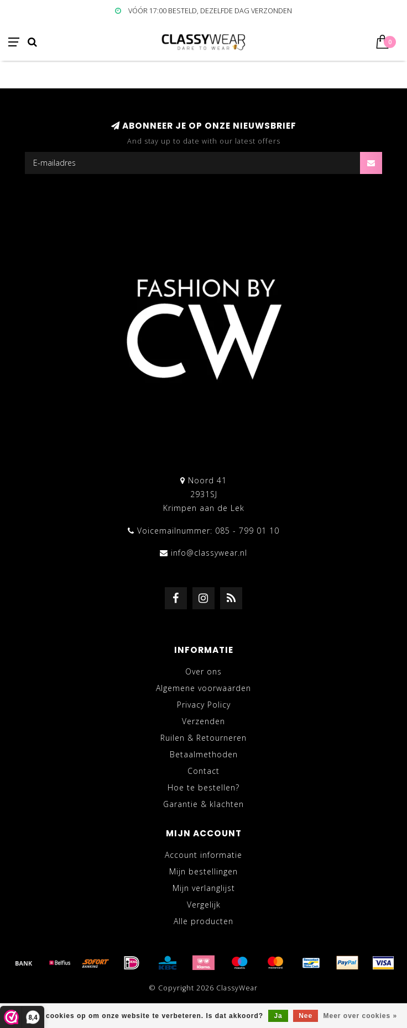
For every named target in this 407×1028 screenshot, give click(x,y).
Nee (305, 1016)
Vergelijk (204, 904)
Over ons (203, 671)
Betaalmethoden (204, 754)
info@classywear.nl (209, 552)
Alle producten (203, 921)
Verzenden (203, 721)
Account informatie (203, 855)
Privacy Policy (204, 704)
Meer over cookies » (360, 1016)
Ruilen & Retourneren (203, 737)
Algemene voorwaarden (203, 688)
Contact (203, 771)
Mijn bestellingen (203, 871)
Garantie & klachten (203, 804)
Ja (278, 1016)
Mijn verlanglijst (204, 888)
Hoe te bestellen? (203, 787)
